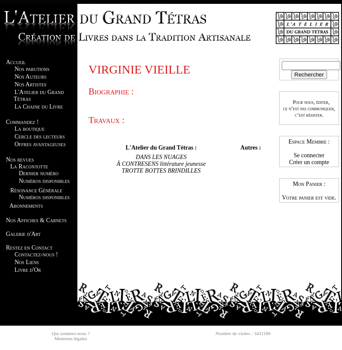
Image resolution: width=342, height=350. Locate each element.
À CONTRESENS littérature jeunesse (161, 164)
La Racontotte (29, 166)
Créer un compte (309, 162)
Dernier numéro (39, 173)
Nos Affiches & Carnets (36, 220)
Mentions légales (70, 338)
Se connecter (309, 155)
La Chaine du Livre (39, 106)
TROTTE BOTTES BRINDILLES (161, 171)
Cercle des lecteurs (40, 136)
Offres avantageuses (40, 144)
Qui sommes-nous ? (71, 333)
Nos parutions (32, 69)
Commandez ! (22, 122)
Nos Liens (27, 262)
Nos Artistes (31, 84)
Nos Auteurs (31, 77)
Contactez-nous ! (36, 254)
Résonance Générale (36, 190)
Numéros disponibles (44, 181)
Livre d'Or (28, 270)
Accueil (16, 62)
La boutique (29, 129)
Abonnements (26, 206)
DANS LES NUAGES (161, 157)
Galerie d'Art (23, 234)
